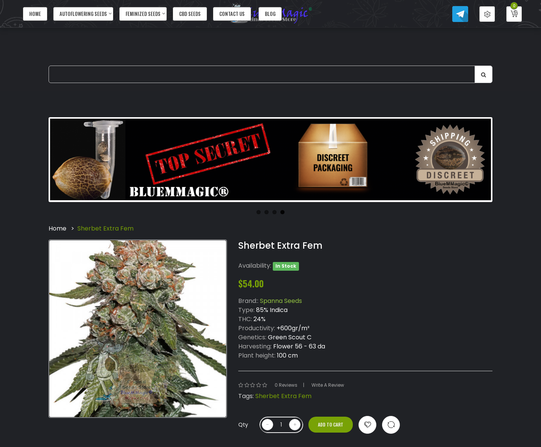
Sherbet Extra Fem (105, 228)
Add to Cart (330, 424)
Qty (243, 424)
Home (57, 228)
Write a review (327, 385)
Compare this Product (391, 425)
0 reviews (286, 385)
